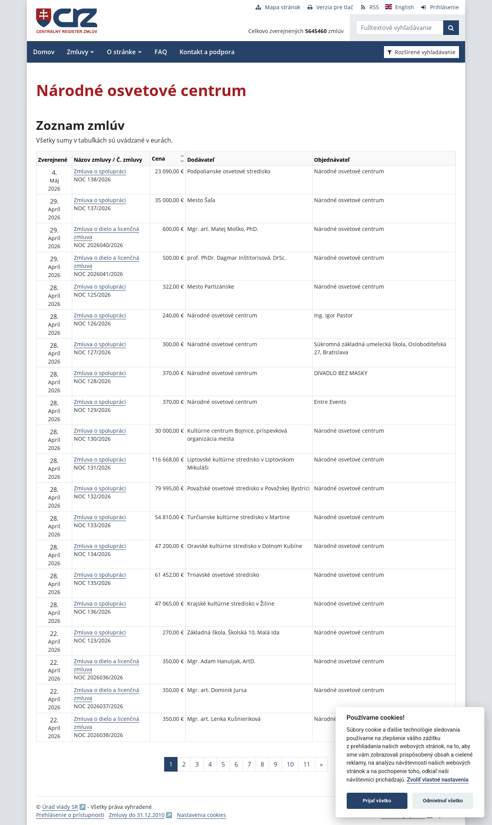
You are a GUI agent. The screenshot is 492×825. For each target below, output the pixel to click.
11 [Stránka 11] (306, 764)
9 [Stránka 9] (275, 764)
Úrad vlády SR (60, 806)
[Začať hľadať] (451, 27)
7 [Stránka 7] (249, 764)
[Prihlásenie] (439, 7)
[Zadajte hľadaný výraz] (400, 27)
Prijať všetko (377, 800)
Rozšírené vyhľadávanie (421, 52)
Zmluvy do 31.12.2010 (137, 814)
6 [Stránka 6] (236, 764)
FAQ (161, 52)
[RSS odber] (369, 7)
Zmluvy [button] (77, 52)
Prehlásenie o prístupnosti (70, 814)
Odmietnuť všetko (443, 800)
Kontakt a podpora (207, 52)
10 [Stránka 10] (290, 764)
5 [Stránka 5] (223, 764)
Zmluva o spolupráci (100, 171)
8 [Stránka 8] (262, 764)
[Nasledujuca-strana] (321, 764)
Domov (44, 52)
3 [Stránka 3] (197, 764)
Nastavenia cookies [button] (201, 814)
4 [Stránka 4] (210, 764)
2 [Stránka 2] (184, 764)
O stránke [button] (121, 52)
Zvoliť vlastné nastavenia (438, 780)
